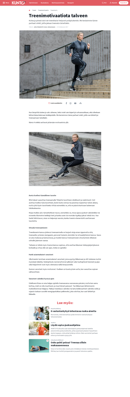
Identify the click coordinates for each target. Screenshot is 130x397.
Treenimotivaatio (43, 10)
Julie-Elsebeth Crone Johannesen (44, 27)
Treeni (34, 10)
